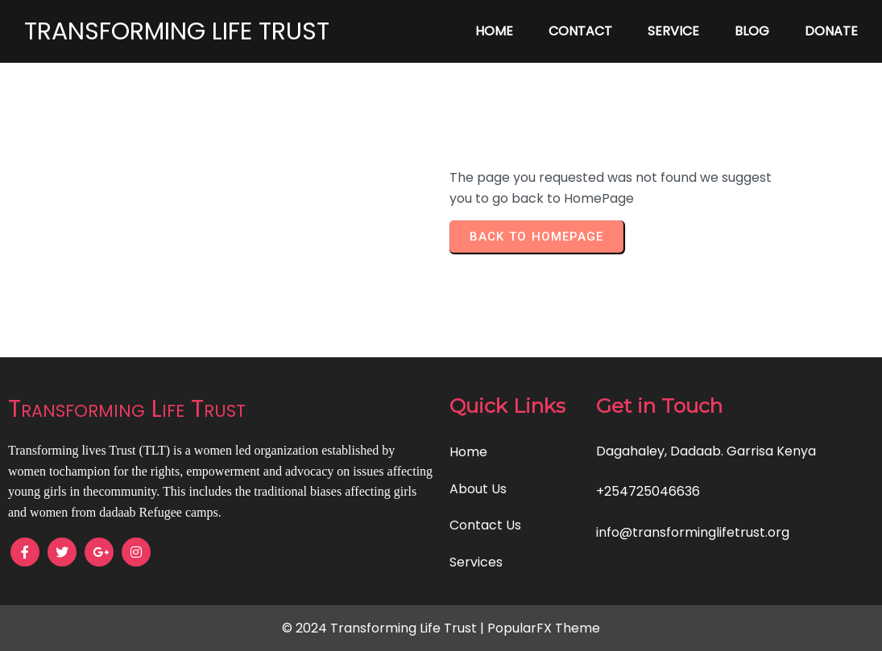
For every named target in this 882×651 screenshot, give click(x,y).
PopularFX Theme (543, 628)
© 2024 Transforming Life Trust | (384, 628)
